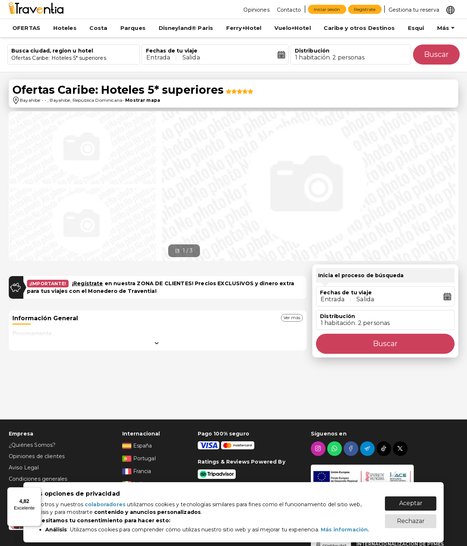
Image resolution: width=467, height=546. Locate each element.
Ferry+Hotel (244, 27)
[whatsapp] (335, 448)
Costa (98, 27)
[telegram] (368, 448)
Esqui (416, 27)
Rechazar (411, 517)
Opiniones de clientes (37, 456)
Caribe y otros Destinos (359, 27)
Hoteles (65, 27)
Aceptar (410, 499)
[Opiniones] (255, 9)
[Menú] (36, 491)
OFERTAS (26, 27)
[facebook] (352, 448)
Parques (133, 27)
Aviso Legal (24, 467)
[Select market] (450, 9)
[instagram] (319, 448)
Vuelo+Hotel (292, 27)
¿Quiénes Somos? (32, 445)
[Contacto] (288, 9)
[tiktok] (385, 448)
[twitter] (401, 448)
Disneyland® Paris (186, 27)
